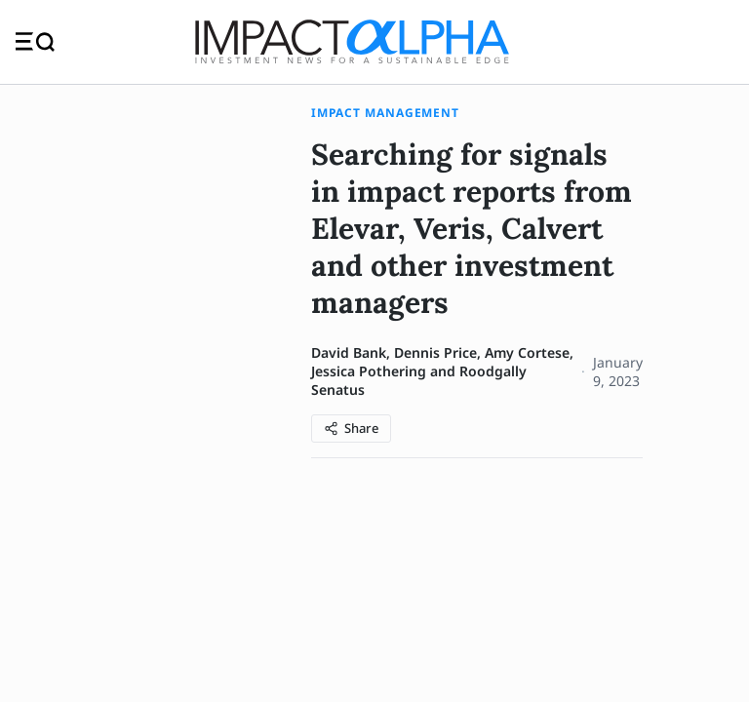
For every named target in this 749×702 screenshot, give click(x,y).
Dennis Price (435, 352)
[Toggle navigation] (35, 41)
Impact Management (385, 112)
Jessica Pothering (368, 371)
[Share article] (351, 428)
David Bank (348, 352)
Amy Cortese (527, 352)
